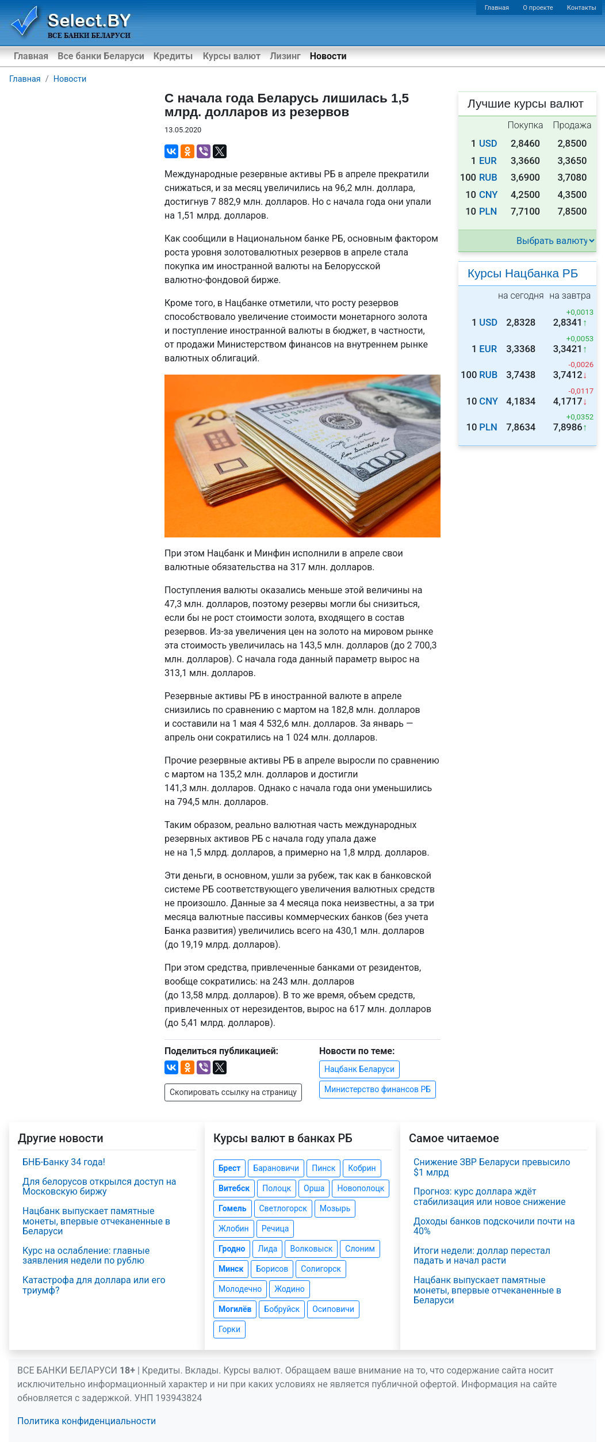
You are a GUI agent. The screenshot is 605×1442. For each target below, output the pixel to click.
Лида (267, 1248)
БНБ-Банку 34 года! (63, 1162)
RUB (488, 177)
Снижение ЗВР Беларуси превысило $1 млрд (491, 1167)
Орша (314, 1188)
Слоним (360, 1248)
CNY (488, 194)
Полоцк (276, 1188)
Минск (231, 1268)
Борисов (272, 1268)
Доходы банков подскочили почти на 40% (494, 1226)
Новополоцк (360, 1188)
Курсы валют (232, 56)
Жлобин (234, 1228)
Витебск (234, 1188)
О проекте (538, 8)
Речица (275, 1228)
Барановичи (276, 1168)
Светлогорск (283, 1208)
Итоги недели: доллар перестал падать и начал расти (481, 1255)
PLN (488, 211)
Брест (229, 1168)
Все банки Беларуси (101, 56)
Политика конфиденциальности (86, 1421)
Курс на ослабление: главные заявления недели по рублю (86, 1255)
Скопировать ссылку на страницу (233, 1092)
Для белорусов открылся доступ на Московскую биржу (99, 1186)
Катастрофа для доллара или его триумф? (94, 1285)
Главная (497, 8)
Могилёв (235, 1309)
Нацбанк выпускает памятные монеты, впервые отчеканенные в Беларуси (96, 1221)
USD (488, 143)
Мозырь (335, 1208)
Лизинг (285, 56)
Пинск (323, 1168)
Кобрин (362, 1168)
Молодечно (240, 1289)
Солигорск (321, 1268)
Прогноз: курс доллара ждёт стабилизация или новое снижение (489, 1196)
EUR (488, 160)
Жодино (289, 1289)
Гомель (233, 1208)
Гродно (232, 1248)
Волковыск (311, 1248)
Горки (229, 1329)
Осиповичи (333, 1309)
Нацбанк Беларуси (359, 1069)
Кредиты (173, 56)
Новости (328, 56)
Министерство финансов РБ (377, 1089)
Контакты (581, 8)
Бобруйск (282, 1309)
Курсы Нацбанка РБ (523, 273)
